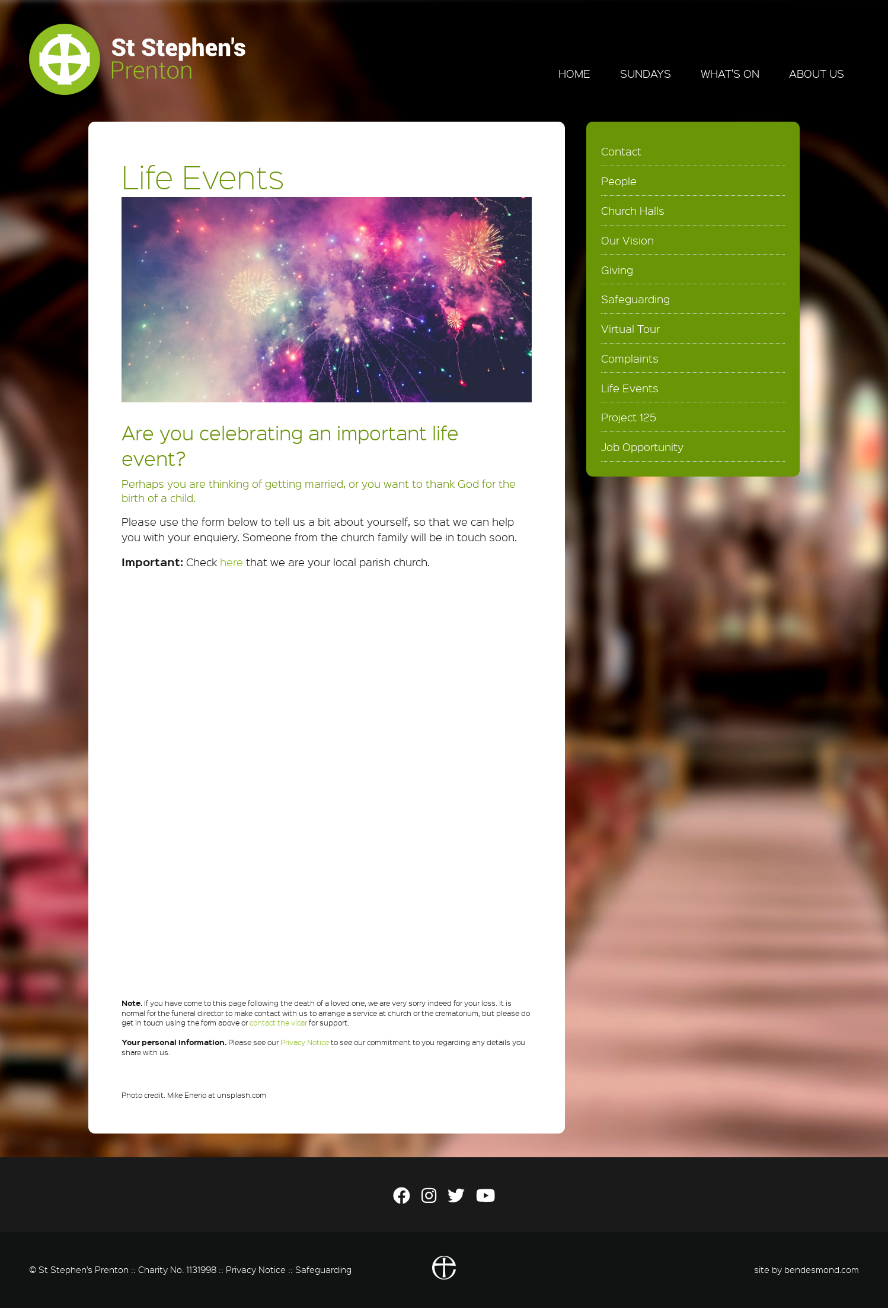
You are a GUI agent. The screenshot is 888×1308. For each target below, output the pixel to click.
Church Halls (633, 211)
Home (574, 73)
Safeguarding (635, 299)
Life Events (630, 388)
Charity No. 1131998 (177, 1269)
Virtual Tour (630, 329)
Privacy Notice (304, 1042)
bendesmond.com (821, 1269)
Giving (617, 270)
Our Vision (627, 240)
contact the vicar (278, 1022)
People (619, 181)
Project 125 (628, 417)
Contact (621, 151)
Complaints (630, 358)
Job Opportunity (642, 447)
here (231, 562)
